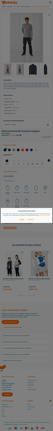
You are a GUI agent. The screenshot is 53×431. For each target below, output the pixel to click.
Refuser (22, 219)
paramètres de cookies (44, 215)
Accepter (30, 219)
